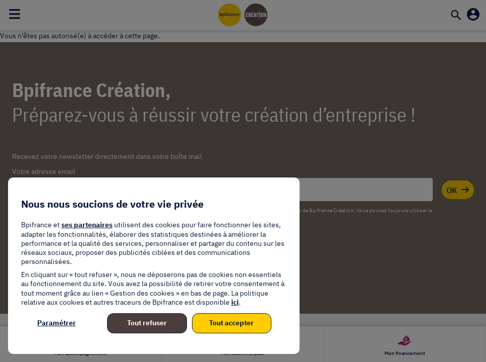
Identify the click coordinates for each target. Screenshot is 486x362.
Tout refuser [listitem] (147, 322)
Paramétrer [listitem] (56, 322)
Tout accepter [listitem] (231, 322)
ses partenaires (87, 224)
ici (235, 302)
